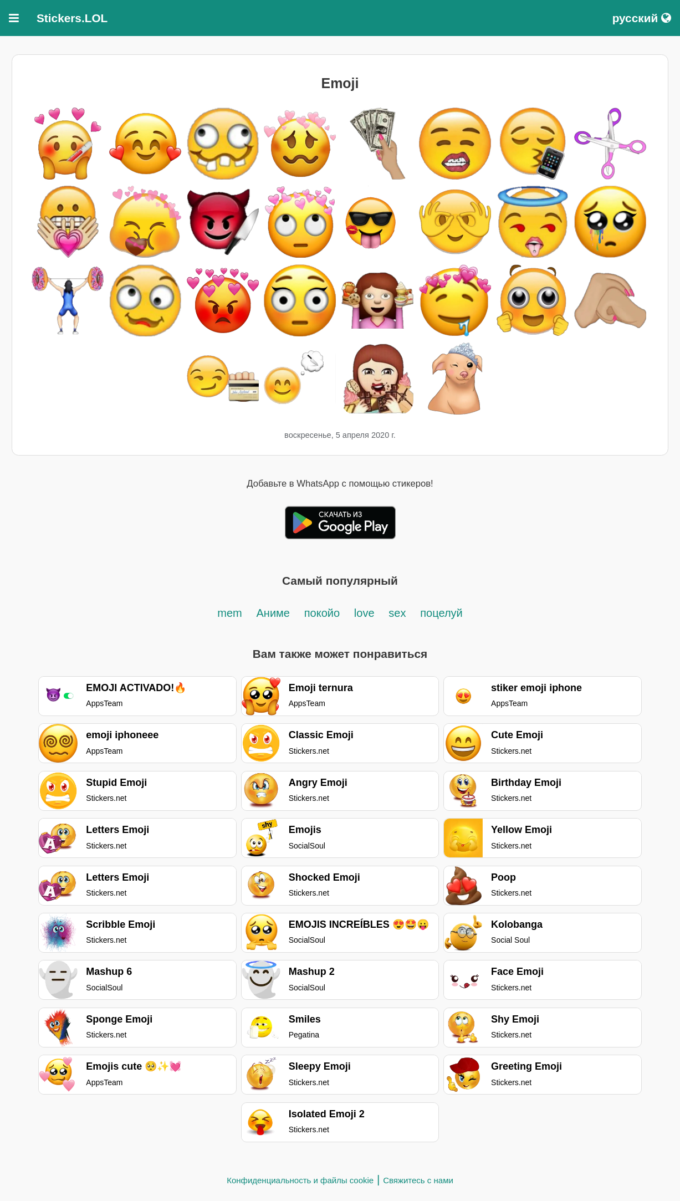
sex (397, 613)
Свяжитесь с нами (418, 1180)
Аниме (273, 613)
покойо (322, 613)
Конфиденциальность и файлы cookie (300, 1180)
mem (229, 613)
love (364, 613)
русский (641, 18)
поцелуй (441, 613)
